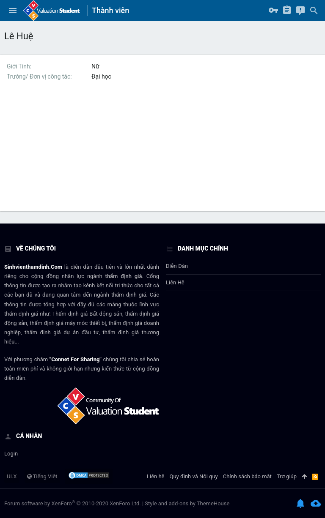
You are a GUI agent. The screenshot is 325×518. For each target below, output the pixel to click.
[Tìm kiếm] (314, 10)
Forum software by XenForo (72, 503)
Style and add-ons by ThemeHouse (187, 503)
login (11, 453)
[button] (12, 10)
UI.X (12, 476)
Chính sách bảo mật (247, 476)
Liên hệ (175, 282)
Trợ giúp (287, 476)
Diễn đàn (177, 266)
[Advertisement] (162, 152)
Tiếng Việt (42, 476)
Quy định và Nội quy (194, 476)
